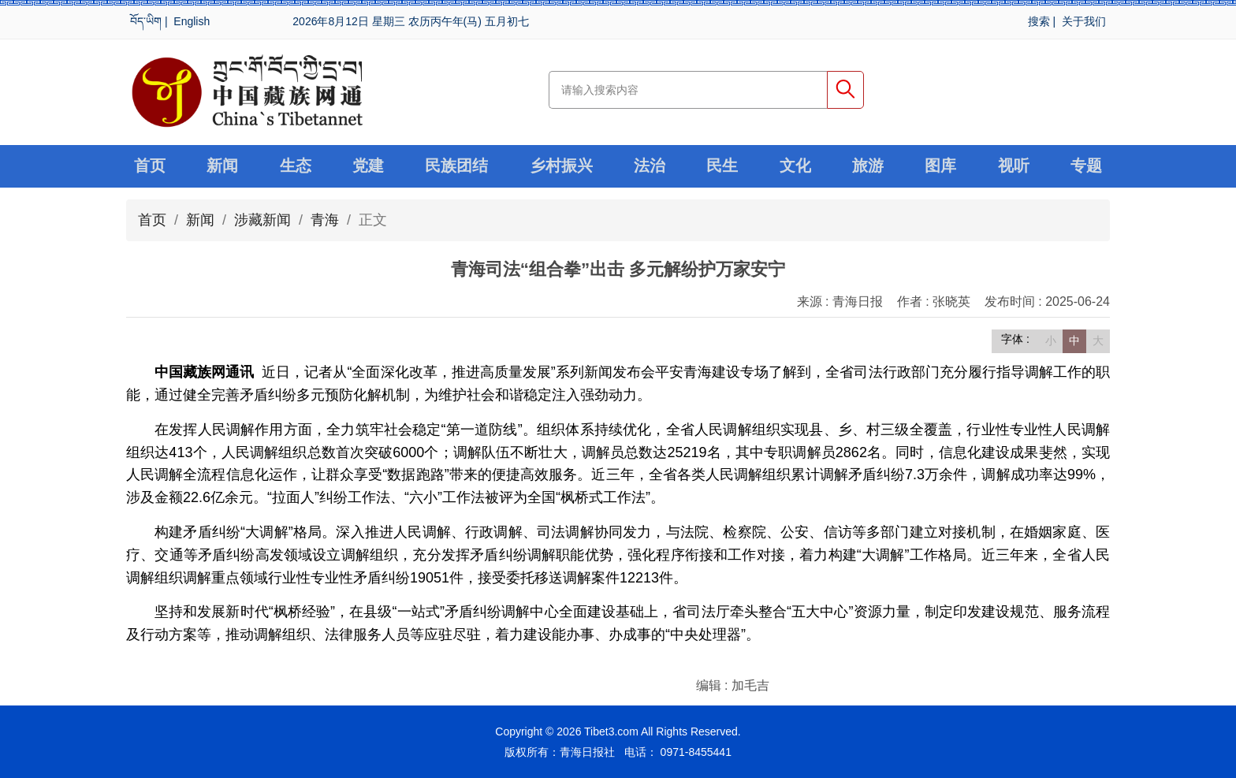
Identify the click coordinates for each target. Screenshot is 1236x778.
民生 (722, 166)
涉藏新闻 (262, 220)
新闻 (222, 166)
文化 (795, 166)
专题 (1086, 166)
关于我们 (1084, 21)
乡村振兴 (561, 166)
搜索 (1039, 21)
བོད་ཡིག (146, 21)
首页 (150, 166)
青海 (325, 220)
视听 (1013, 166)
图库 (940, 166)
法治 (649, 166)
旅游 (868, 166)
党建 (368, 166)
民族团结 (456, 166)
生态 (295, 166)
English (191, 21)
